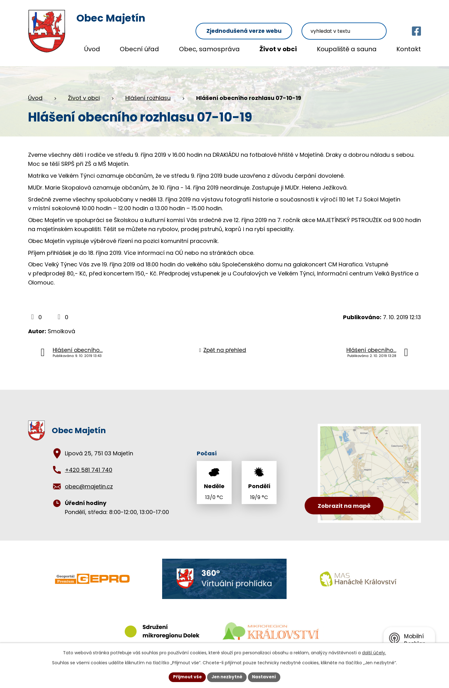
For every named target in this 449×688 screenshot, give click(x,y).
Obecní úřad (139, 49)
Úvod (92, 49)
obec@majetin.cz (89, 480)
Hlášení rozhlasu (148, 92)
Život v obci (278, 49)
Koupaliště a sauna (347, 49)
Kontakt (408, 49)
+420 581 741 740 (88, 464)
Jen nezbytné (226, 677)
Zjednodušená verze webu (259, 19)
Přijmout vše (185, 677)
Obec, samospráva (209, 49)
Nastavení (265, 677)
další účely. (374, 652)
